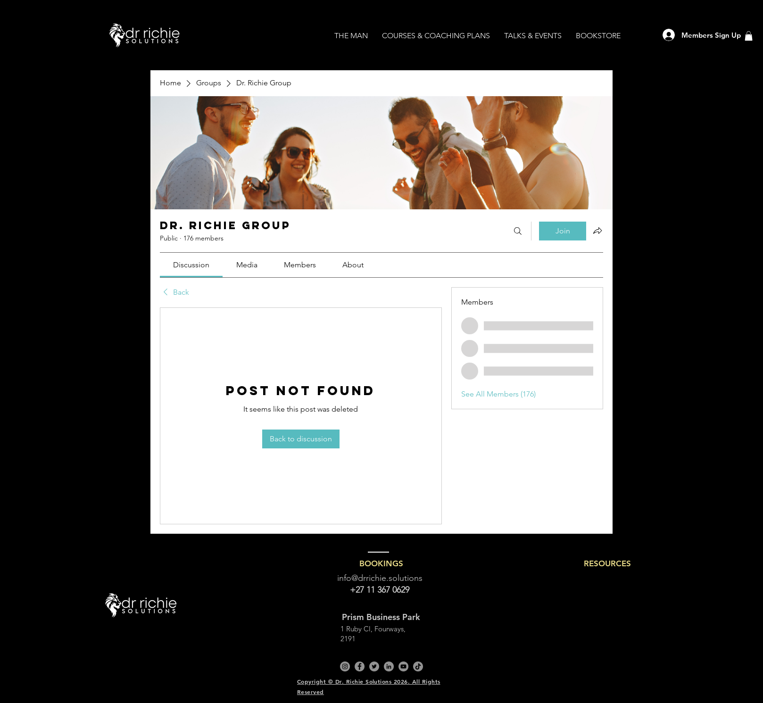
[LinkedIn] (389, 666)
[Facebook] (360, 666)
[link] (191, 264)
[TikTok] (418, 666)
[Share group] (597, 230)
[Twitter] (374, 666)
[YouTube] (403, 666)
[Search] (517, 231)
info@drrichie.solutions (380, 578)
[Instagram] (345, 666)
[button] (749, 36)
